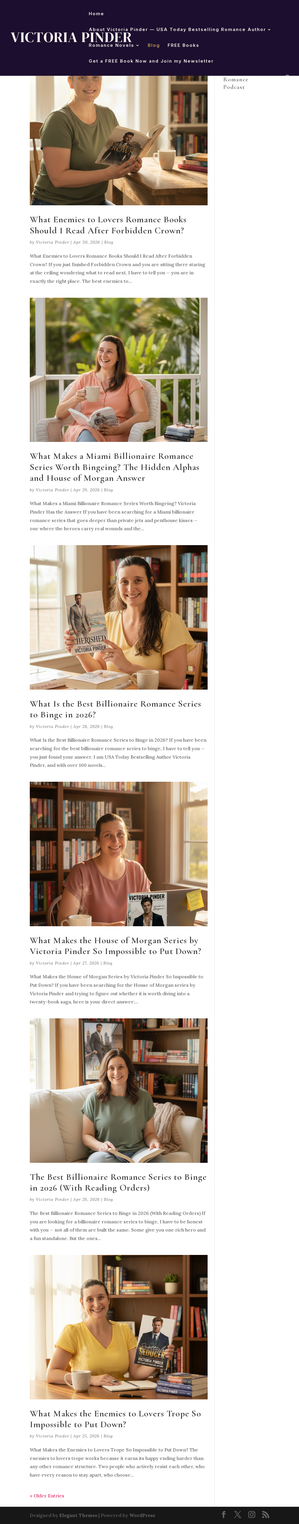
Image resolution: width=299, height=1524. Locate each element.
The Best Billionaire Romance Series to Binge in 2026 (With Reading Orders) (118, 1182)
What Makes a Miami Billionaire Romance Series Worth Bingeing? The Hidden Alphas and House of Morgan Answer (114, 466)
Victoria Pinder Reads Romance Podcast (241, 76)
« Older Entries (47, 1496)
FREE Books (183, 45)
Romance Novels (111, 45)
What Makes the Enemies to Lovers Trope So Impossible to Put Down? (115, 1419)
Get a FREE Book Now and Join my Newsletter (151, 61)
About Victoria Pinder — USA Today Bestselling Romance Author (177, 29)
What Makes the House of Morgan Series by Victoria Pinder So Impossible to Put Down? (115, 946)
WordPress (142, 1515)
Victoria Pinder (52, 242)
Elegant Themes (78, 1515)
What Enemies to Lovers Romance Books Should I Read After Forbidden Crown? (108, 225)
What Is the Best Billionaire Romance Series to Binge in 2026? (115, 709)
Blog (154, 45)
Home (96, 14)
